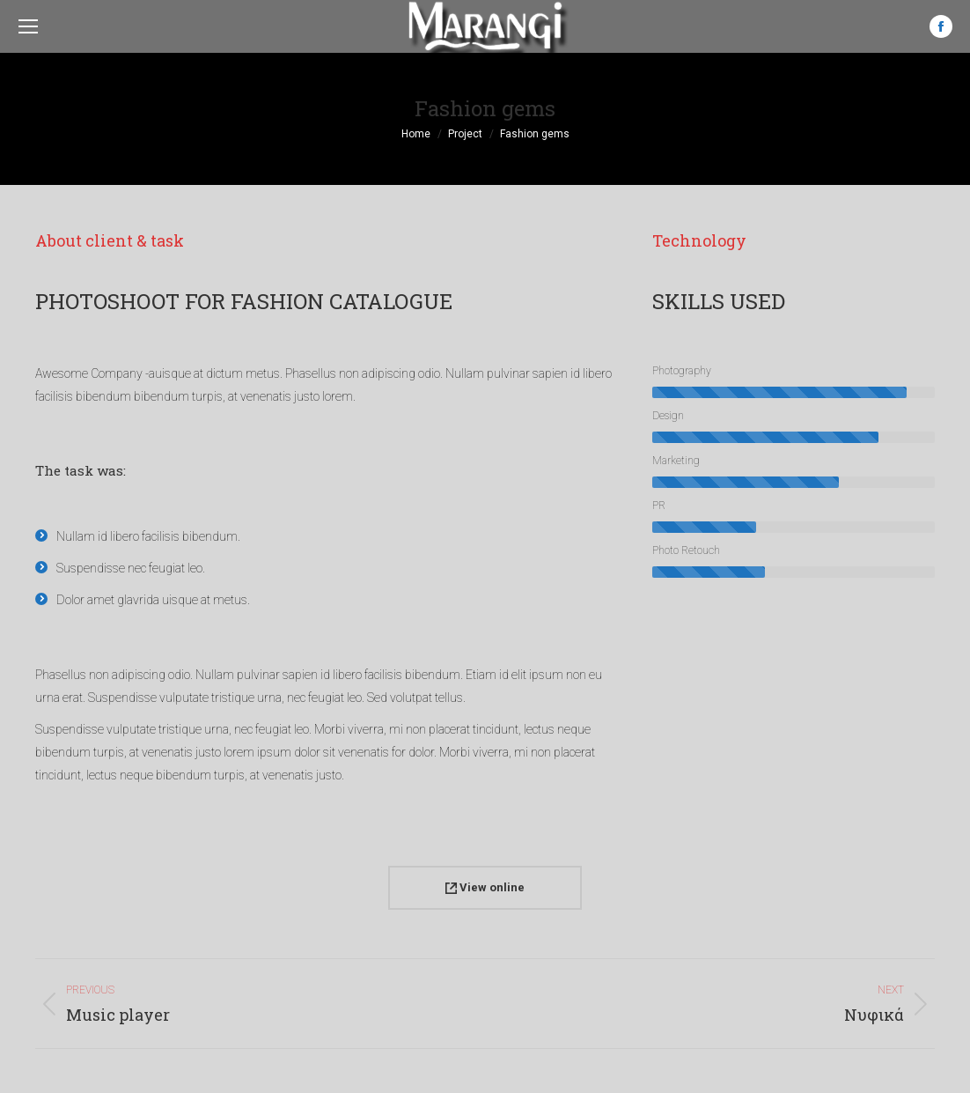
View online (485, 887)
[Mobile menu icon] (28, 26)
